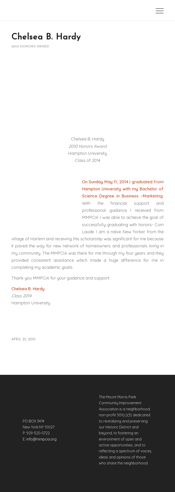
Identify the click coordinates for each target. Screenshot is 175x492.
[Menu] (157, 10)
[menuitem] (157, 10)
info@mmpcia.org (41, 439)
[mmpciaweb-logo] (40, 10)
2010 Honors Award (30, 46)
